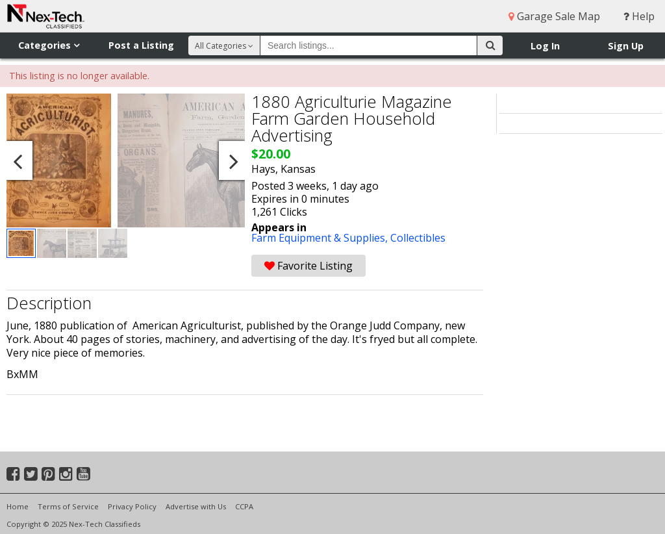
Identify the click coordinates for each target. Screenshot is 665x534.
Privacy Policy (132, 506)
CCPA (244, 506)
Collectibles (417, 238)
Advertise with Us (196, 506)
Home (17, 506)
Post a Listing (141, 45)
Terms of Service (68, 506)
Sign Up (626, 46)
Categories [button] (48, 45)
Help (639, 16)
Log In (545, 46)
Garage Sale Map (554, 16)
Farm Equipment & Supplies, (320, 238)
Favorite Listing (308, 266)
